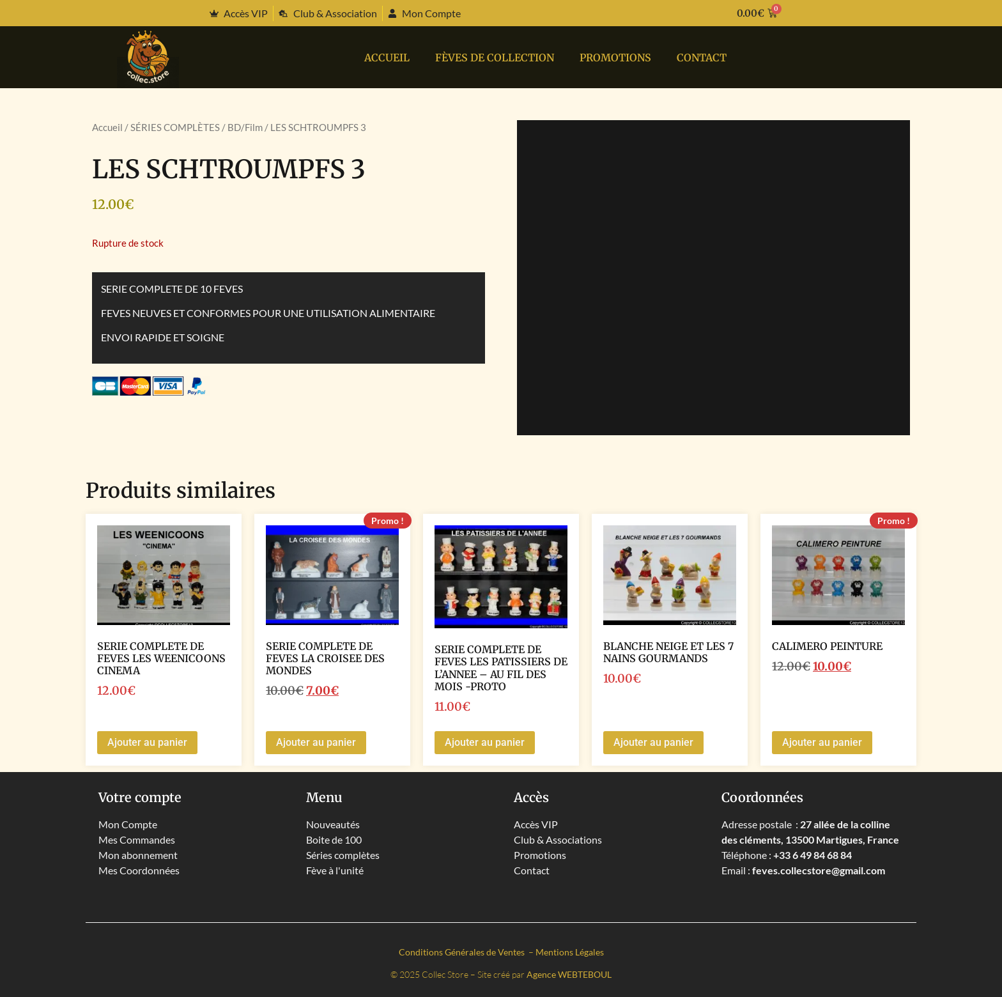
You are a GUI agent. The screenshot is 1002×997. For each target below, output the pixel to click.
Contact (702, 57)
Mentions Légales (570, 952)
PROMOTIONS (615, 57)
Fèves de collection (494, 57)
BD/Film (245, 127)
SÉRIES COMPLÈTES (175, 127)
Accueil (387, 57)
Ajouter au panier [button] (147, 742)
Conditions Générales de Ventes (463, 952)
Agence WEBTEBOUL (569, 974)
